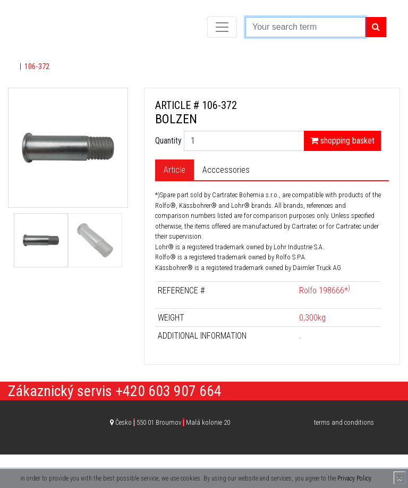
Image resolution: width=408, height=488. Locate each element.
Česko (172, 422)
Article (174, 170)
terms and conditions (344, 422)
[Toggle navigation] (222, 27)
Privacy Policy (354, 478)
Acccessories (226, 170)
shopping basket (342, 141)
